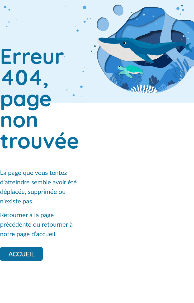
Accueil (21, 254)
